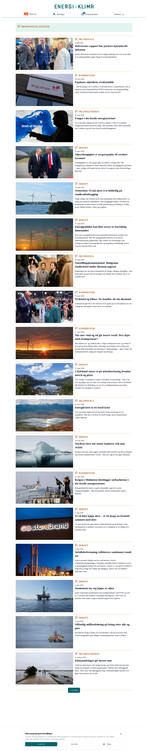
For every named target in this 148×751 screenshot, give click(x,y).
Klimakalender (89, 14)
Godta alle (41, 744)
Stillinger (59, 14)
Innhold (119, 14)
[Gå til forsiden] (74, 7)
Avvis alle (74, 744)
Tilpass (107, 744)
